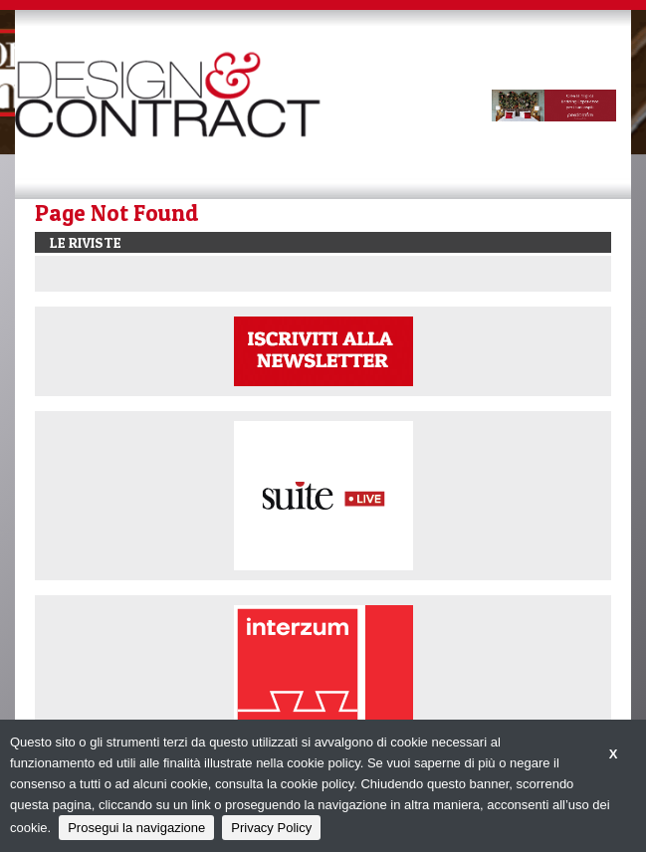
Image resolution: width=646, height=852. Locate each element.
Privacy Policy (271, 827)
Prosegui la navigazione (136, 827)
